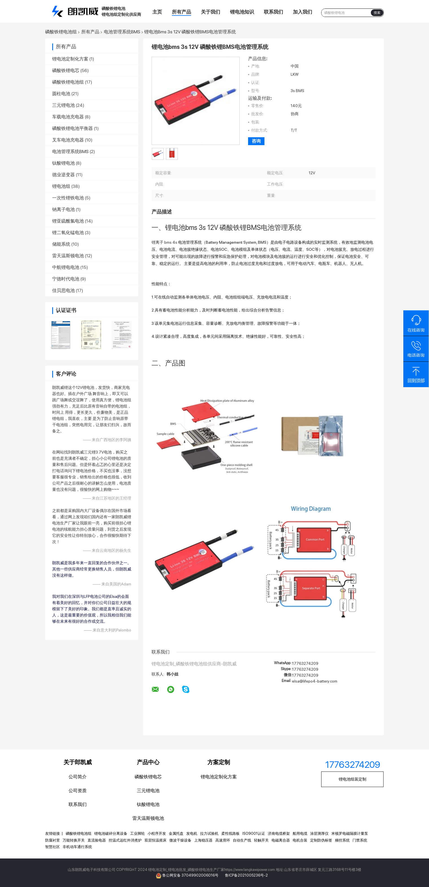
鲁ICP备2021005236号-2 (246, 875)
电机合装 (300, 840)
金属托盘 (176, 833)
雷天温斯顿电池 (68, 255)
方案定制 (218, 762)
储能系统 (61, 244)
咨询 (256, 141)
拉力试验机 (209, 833)
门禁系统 (360, 840)
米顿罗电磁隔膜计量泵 (349, 833)
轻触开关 (261, 840)
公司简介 (78, 776)
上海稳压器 (203, 840)
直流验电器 (96, 840)
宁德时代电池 (65, 279)
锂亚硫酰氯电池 (68, 221)
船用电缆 (300, 833)
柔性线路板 (230, 833)
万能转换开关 (74, 840)
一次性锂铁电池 (68, 197)
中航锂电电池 (65, 267)
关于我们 (210, 12)
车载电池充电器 (68, 116)
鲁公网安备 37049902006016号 (190, 875)
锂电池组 (61, 186)
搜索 (377, 13)
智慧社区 (52, 847)
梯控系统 (342, 840)
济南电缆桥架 (279, 833)
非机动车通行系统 (77, 847)
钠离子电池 (63, 209)
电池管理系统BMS (122, 31)
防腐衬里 (52, 840)
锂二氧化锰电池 (68, 232)
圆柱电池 (61, 93)
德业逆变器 (63, 174)
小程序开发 (157, 833)
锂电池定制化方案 (70, 59)
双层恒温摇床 (156, 840)
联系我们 (273, 12)
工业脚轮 (137, 833)
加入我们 (302, 12)
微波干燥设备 (180, 840)
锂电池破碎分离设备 (110, 833)
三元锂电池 (63, 105)
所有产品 (181, 12)
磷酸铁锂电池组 (61, 31)
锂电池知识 (242, 12)
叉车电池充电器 (68, 140)
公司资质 (78, 790)
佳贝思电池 (63, 290)
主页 (157, 12)
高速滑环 (222, 840)
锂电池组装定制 (352, 779)
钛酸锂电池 (63, 163)
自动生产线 (242, 840)
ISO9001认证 (253, 833)
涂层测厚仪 (319, 833)
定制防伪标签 (321, 840)
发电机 (191, 833)
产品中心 (148, 762)
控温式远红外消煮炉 (125, 840)
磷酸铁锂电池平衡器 (72, 128)
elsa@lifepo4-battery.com (314, 681)
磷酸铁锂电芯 (65, 70)
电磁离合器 (281, 840)
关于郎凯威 (78, 762)
